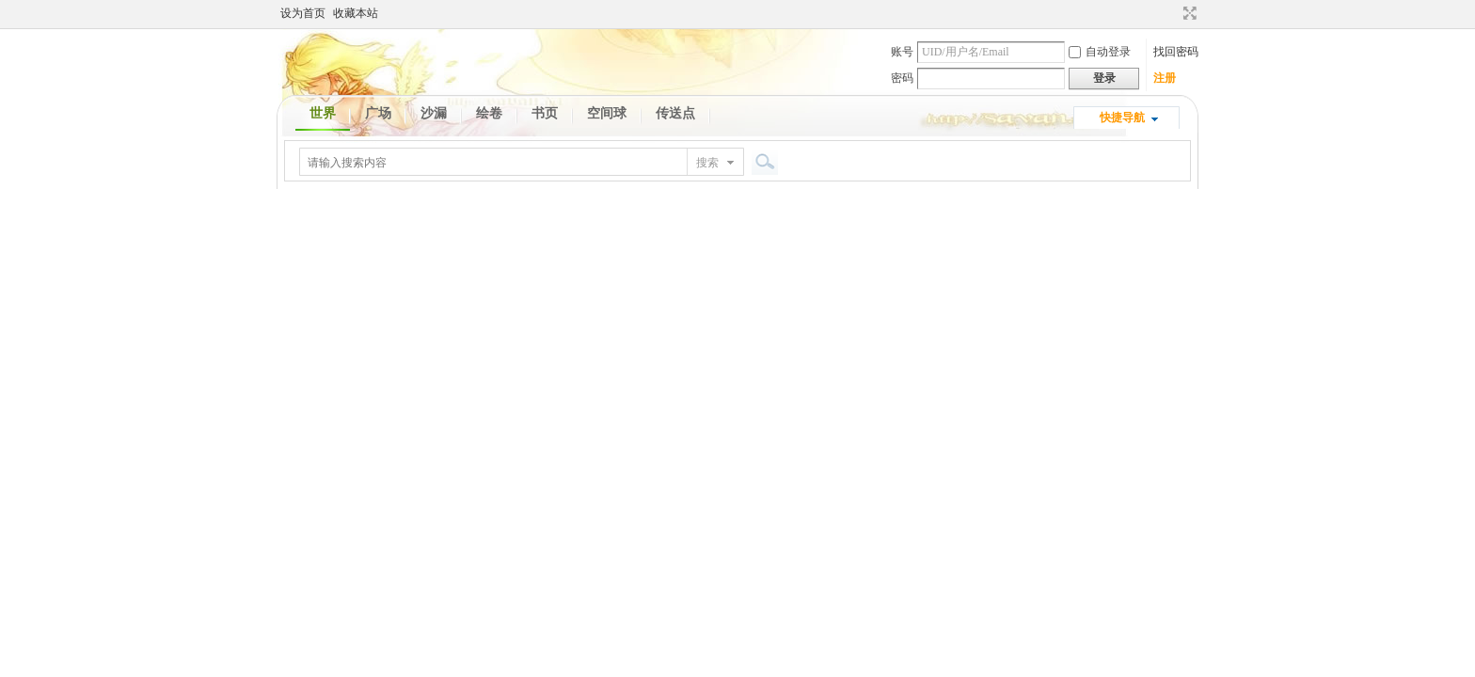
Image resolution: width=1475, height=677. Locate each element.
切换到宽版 (1187, 13)
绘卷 (489, 113)
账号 (902, 51)
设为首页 (302, 13)
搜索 (707, 162)
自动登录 (1100, 51)
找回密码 (1175, 51)
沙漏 (433, 113)
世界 (322, 113)
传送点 (675, 113)
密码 (902, 78)
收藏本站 (355, 13)
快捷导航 (1122, 117)
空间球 (606, 113)
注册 (1164, 78)
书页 (544, 113)
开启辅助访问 (1172, 13)
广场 (378, 113)
